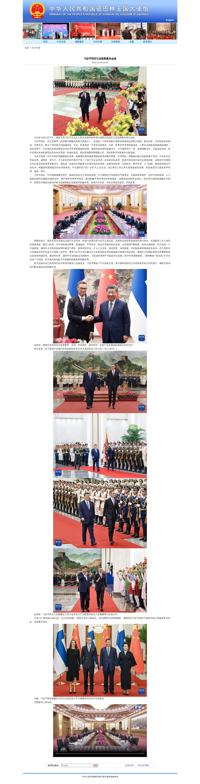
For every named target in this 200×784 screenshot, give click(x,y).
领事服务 (79, 42)
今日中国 (97, 42)
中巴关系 (61, 42)
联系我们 (147, 42)
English (170, 20)
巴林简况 (115, 42)
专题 (131, 42)
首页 (45, 42)
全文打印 (129, 765)
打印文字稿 (143, 765)
